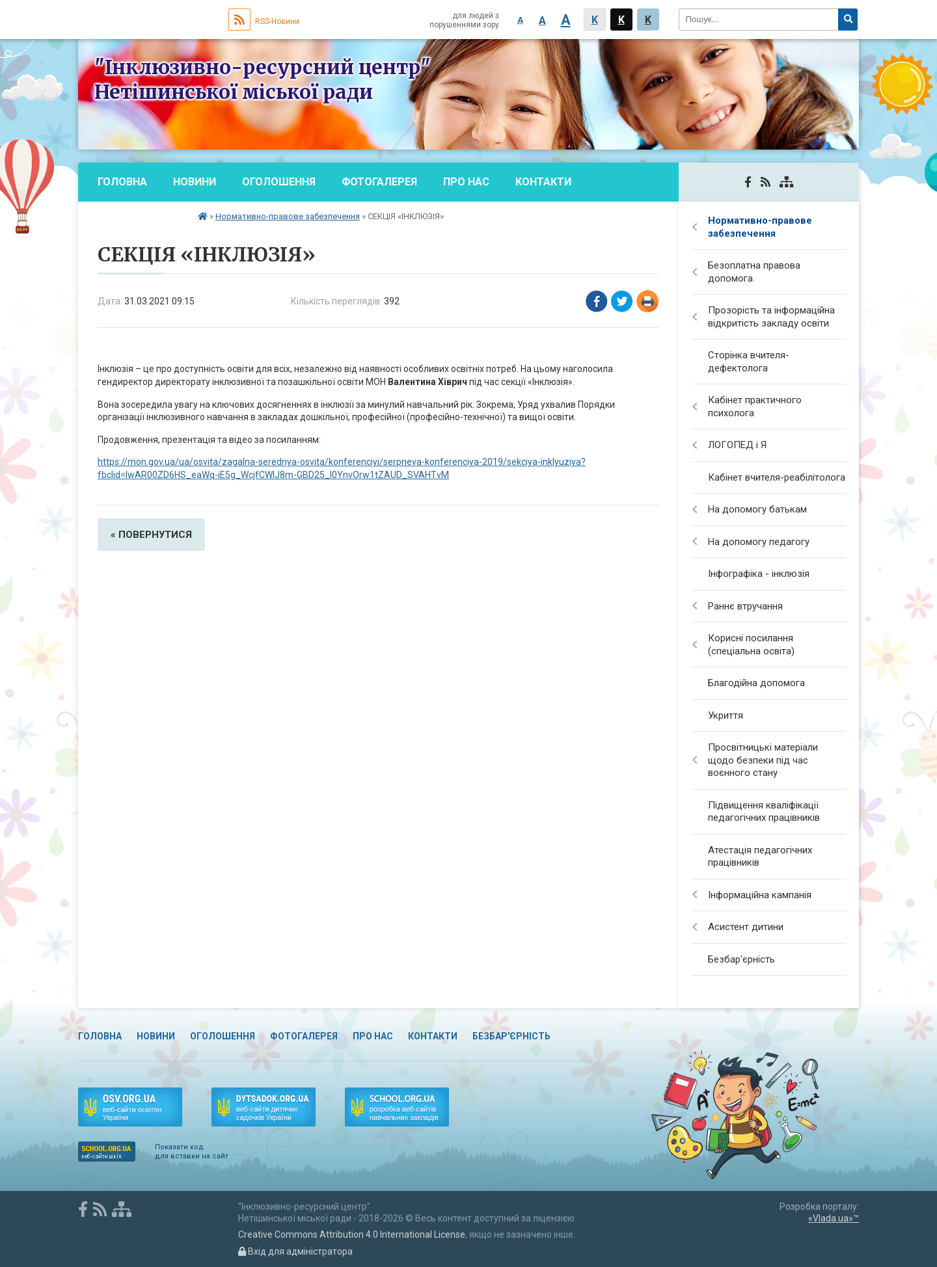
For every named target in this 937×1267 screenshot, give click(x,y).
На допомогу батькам (757, 509)
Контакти (543, 182)
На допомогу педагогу (758, 542)
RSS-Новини (263, 21)
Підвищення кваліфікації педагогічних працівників (764, 811)
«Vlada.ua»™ (833, 1218)
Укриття (725, 715)
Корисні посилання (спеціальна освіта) (751, 644)
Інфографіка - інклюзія (758, 574)
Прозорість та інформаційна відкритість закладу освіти (771, 316)
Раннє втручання (745, 606)
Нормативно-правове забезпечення (287, 216)
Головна (122, 182)
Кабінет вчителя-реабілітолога (776, 477)
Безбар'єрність (141, 221)
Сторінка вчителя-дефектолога (748, 361)
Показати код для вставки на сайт (191, 1151)
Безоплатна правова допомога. (754, 272)
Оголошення (279, 182)
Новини (194, 182)
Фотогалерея (379, 182)
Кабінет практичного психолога (755, 406)
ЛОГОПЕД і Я (737, 445)
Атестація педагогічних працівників (760, 856)
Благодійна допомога (756, 683)
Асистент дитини (745, 927)
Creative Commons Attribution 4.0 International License (351, 1234)
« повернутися (151, 534)
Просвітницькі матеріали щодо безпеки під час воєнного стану (763, 760)
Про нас (466, 182)
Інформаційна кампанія (759, 895)
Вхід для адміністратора (295, 1251)
